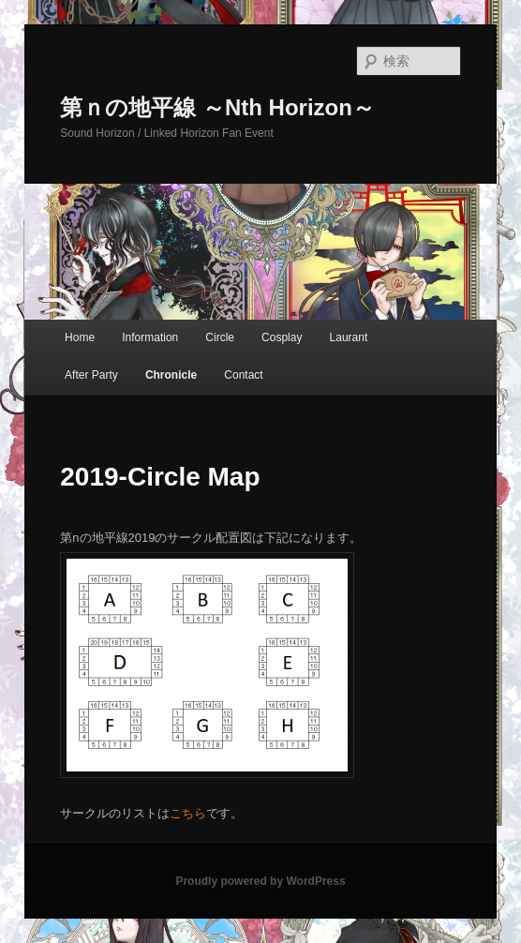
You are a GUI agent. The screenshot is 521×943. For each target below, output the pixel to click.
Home (80, 337)
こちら (188, 813)
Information (150, 337)
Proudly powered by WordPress (260, 881)
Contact (243, 375)
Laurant (349, 337)
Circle (219, 337)
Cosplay (281, 337)
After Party (91, 375)
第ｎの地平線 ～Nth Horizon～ (217, 107)
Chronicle (171, 375)
